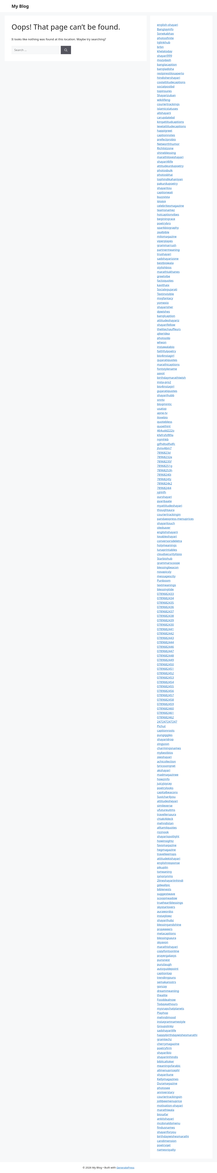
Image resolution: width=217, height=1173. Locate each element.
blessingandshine (169, 924)
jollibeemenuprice (169, 1101)
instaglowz (164, 916)
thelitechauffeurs (169, 329)
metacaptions (166, 933)
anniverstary (165, 1092)
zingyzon (163, 744)
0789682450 (165, 664)
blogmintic (164, 404)
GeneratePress (125, 1167)
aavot (161, 373)
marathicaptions (168, 364)
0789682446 (165, 647)
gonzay (162, 986)
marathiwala (165, 1110)
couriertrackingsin (169, 1097)
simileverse (164, 805)
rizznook (163, 832)
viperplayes (165, 241)
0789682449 (165, 660)
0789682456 (165, 691)
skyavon (162, 942)
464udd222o (165, 430)
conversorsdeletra (169, 541)
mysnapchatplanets (170, 1008)
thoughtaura (166, 510)
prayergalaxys (166, 955)
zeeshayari (164, 757)
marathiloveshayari (170, 157)
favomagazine (166, 845)
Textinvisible (165, 294)
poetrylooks (165, 788)
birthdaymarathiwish (171, 378)
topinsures (164, 91)
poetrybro (164, 223)
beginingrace (166, 219)
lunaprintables (167, 550)
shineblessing (166, 153)
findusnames (166, 1127)
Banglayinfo (165, 29)
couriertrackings (168, 104)
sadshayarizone (168, 259)
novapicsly (164, 572)
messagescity (166, 576)
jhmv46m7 (164, 448)
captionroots (166, 730)
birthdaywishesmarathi (173, 1136)
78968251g (164, 466)
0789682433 (165, 594)
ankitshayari (165, 1119)
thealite (162, 995)
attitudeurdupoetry (170, 166)
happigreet (164, 131)
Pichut (161, 726)
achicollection (166, 761)
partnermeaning (168, 250)
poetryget (164, 1145)
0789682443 (165, 638)
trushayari (164, 254)
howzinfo (163, 779)
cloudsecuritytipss (169, 554)
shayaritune (165, 1074)
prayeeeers (164, 929)
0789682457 (165, 695)
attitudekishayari (168, 858)
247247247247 (167, 722)
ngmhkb (163, 439)
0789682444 (165, 642)
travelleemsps (166, 854)
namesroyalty (166, 1150)
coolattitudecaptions (171, 82)
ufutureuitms (166, 810)
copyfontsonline (168, 951)
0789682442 (165, 633)
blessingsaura (166, 938)
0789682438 (165, 616)
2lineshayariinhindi (170, 880)
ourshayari (164, 497)
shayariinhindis (167, 1057)
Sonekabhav (165, 33)
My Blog (20, 6)
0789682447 (165, 651)
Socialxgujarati (167, 289)
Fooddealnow (166, 1000)
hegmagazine (166, 850)
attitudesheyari (167, 801)
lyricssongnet (166, 766)
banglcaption (166, 316)
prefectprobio (166, 139)
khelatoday (164, 51)
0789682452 (165, 673)
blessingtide (165, 589)
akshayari (163, 770)
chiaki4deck (165, 819)
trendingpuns (166, 977)
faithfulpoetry (166, 351)
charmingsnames (169, 748)
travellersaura (166, 814)
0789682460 (165, 708)
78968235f (164, 461)
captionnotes (166, 135)
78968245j (164, 479)
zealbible (163, 232)
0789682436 (165, 607)
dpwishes (163, 311)
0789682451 (165, 669)
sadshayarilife (166, 1030)
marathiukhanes (168, 272)
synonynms (165, 876)
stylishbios (164, 267)
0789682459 (165, 704)
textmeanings (166, 585)
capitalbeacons (167, 792)
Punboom (164, 580)
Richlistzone (165, 148)
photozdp (163, 338)
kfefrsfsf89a (165, 435)
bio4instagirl (165, 356)
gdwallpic (163, 885)
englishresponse (168, 863)
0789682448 (165, 656)
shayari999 (164, 56)
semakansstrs (166, 982)
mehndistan (165, 823)
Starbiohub (164, 558)
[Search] (66, 50)
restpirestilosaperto (170, 73)
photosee (163, 1088)
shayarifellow (166, 325)
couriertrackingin (169, 514)
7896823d (164, 453)
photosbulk (165, 170)
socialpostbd (166, 86)
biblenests (164, 889)
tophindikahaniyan (170, 179)
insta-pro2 (164, 382)
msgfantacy (165, 298)
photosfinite (165, 38)
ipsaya (161, 201)
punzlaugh (164, 964)
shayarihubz (165, 920)
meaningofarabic (169, 1066)
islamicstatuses (167, 109)
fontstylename (167, 369)
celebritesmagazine (170, 206)
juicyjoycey (164, 783)
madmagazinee (167, 775)
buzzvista (163, 197)
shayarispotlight (168, 836)
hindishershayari (168, 78)
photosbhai (165, 175)
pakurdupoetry (167, 183)
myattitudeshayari (169, 506)
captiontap (164, 973)
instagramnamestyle (171, 1022)
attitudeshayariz (168, 320)
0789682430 (165, 625)
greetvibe (163, 276)
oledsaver (164, 528)
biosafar (162, 1114)
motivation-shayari (170, 1105)
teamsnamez (166, 210)
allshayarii (164, 113)
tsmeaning (164, 872)
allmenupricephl (168, 1070)
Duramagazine (167, 1083)
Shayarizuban (166, 95)
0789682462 (165, 717)
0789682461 (165, 713)
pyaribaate (164, 501)
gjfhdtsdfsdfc (166, 444)
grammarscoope (168, 563)
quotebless (164, 422)
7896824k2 (164, 483)
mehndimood (166, 1017)
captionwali (165, 192)
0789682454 (165, 682)
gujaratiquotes (167, 360)
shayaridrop (165, 739)
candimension (166, 1141)
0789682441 (165, 629)
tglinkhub (163, 42)
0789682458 (165, 700)
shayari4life (165, 161)
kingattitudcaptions (170, 122)
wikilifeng (163, 100)
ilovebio (162, 417)
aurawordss (165, 911)
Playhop (162, 1013)
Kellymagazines (168, 1079)
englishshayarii (167, 532)
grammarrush (166, 245)
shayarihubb (165, 395)
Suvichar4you (166, 797)
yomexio (163, 303)
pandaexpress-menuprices (175, 519)
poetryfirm (164, 1048)
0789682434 (165, 598)
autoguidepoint (168, 969)
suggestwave (166, 894)
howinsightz (165, 841)
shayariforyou (166, 1132)
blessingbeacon (168, 567)
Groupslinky (165, 1026)
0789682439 (165, 620)
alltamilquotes (167, 827)
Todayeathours (167, 1004)
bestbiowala (165, 263)
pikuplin (162, 867)
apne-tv (162, 413)
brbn (160, 47)
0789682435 (165, 603)
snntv (161, 400)
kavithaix (163, 285)
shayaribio (164, 1053)
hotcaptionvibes (168, 214)
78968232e (164, 457)
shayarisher (165, 307)
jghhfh (161, 492)
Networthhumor (168, 144)
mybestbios (165, 753)
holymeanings (167, 545)
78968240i (164, 475)
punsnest (163, 960)
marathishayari (167, 947)
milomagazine (167, 236)
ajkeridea (163, 333)
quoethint (164, 426)
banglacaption (167, 64)
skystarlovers (166, 907)
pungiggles (164, 735)
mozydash (164, 60)
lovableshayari (167, 536)
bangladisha (165, 69)
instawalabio (166, 347)
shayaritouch (166, 523)
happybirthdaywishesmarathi (177, 1035)
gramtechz (164, 1039)
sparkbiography (168, 228)
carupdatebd (166, 117)
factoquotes (165, 280)
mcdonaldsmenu (168, 1123)
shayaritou (164, 188)
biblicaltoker (165, 1061)
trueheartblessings (170, 903)
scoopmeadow (167, 898)
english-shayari (167, 25)
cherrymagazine (168, 1044)
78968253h (164, 470)
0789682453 (165, 677)
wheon (161, 342)
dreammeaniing (168, 991)
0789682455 (165, 686)
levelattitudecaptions (171, 126)
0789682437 (165, 611)
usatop (162, 408)
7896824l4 (164, 488)
